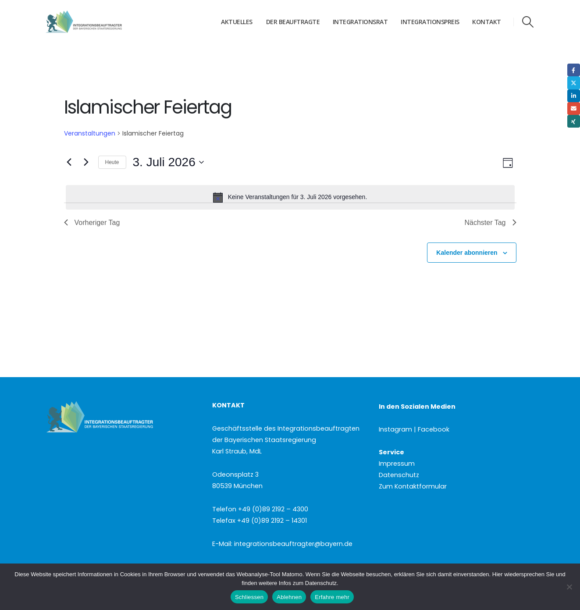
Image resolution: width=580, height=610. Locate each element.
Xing (573, 121)
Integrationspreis (430, 22)
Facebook (573, 70)
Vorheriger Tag (92, 222)
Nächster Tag (490, 222)
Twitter (573, 82)
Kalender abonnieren (466, 252)
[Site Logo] (100, 22)
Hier (497, 574)
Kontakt (486, 22)
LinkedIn (573, 95)
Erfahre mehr (332, 597)
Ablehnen (289, 597)
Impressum (397, 463)
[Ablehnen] (569, 586)
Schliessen (249, 597)
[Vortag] (69, 162)
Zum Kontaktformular (413, 486)
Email (573, 108)
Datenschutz (399, 475)
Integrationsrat (360, 22)
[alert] (290, 197)
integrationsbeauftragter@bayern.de (293, 543)
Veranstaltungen (89, 133)
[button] (527, 22)
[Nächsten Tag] (86, 162)
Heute (112, 162)
